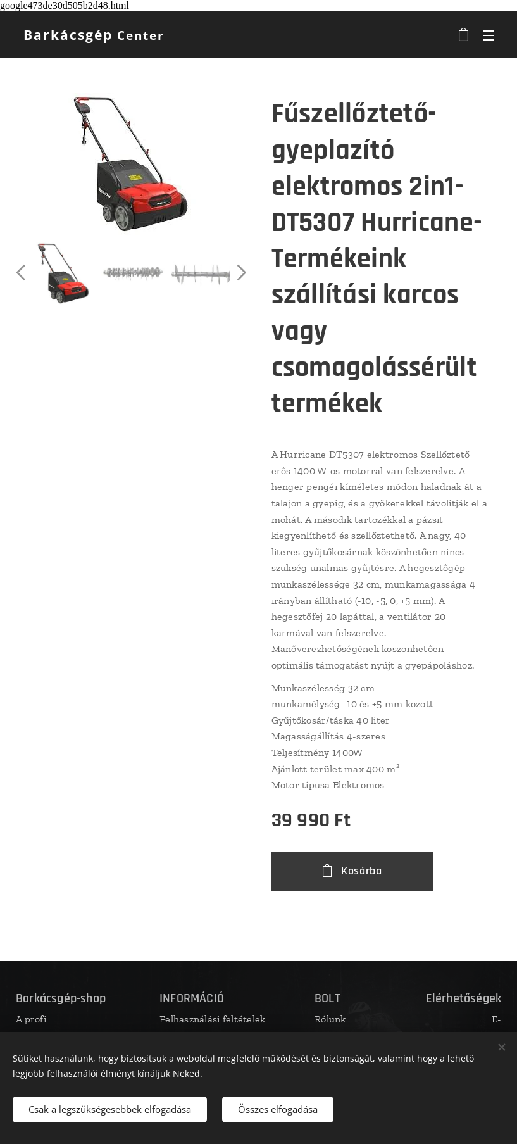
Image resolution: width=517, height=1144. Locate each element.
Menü (488, 35)
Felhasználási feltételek (212, 1019)
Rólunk (330, 1019)
